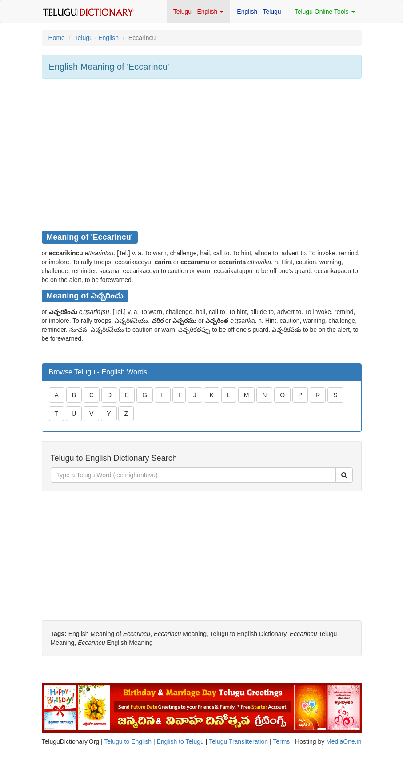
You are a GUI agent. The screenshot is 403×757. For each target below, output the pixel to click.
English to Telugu (179, 741)
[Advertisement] (202, 150)
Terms (281, 741)
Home (56, 37)
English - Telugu (259, 11)
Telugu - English (198, 11)
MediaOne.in (343, 741)
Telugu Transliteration (238, 741)
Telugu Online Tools (325, 11)
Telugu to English (128, 741)
